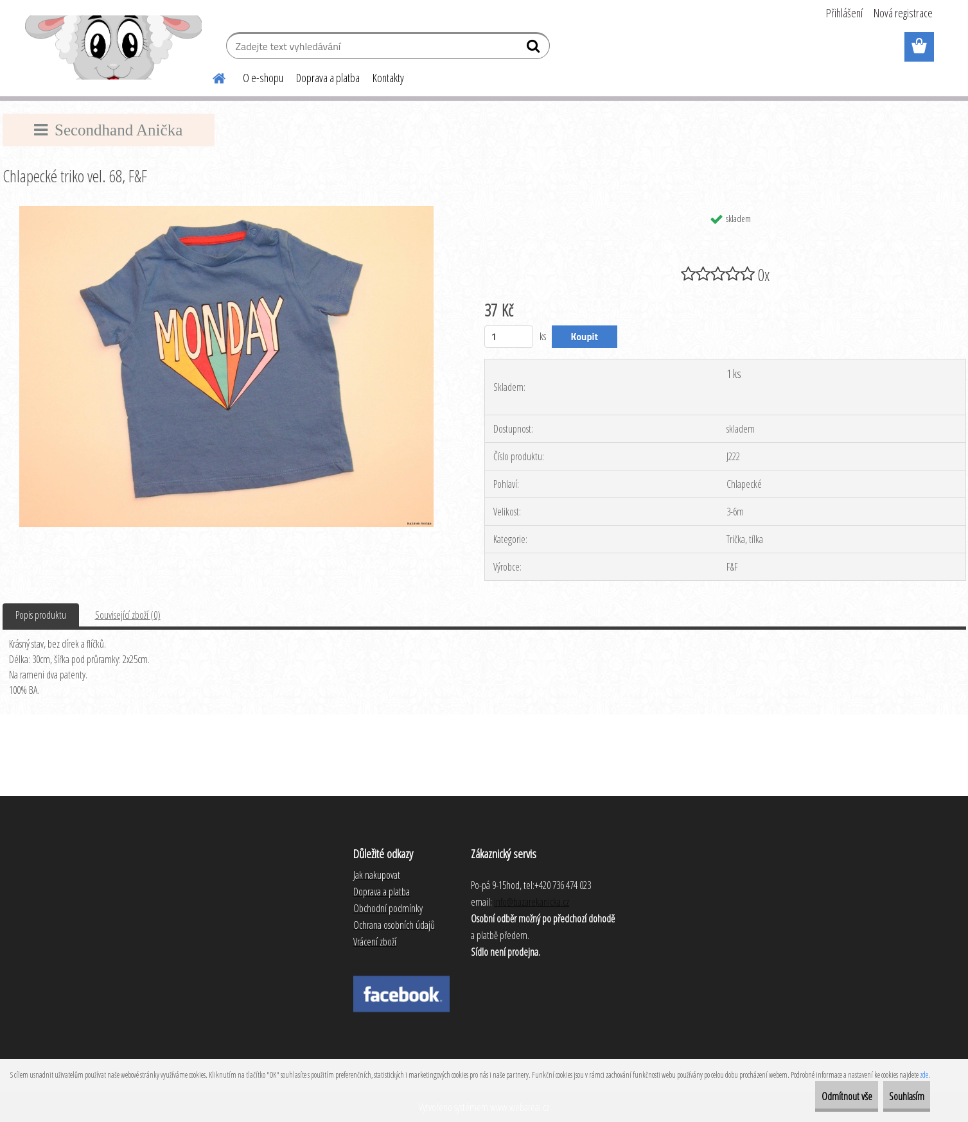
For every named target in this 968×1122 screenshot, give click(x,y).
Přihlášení (844, 13)
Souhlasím (896, 1096)
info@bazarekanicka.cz (531, 902)
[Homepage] (212, 76)
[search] (534, 49)
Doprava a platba (328, 77)
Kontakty (388, 77)
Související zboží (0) (128, 615)
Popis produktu (40, 615)
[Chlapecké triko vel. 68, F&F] (226, 211)
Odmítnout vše (816, 1096)
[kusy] (509, 336)
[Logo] (113, 47)
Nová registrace (903, 13)
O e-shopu (263, 77)
